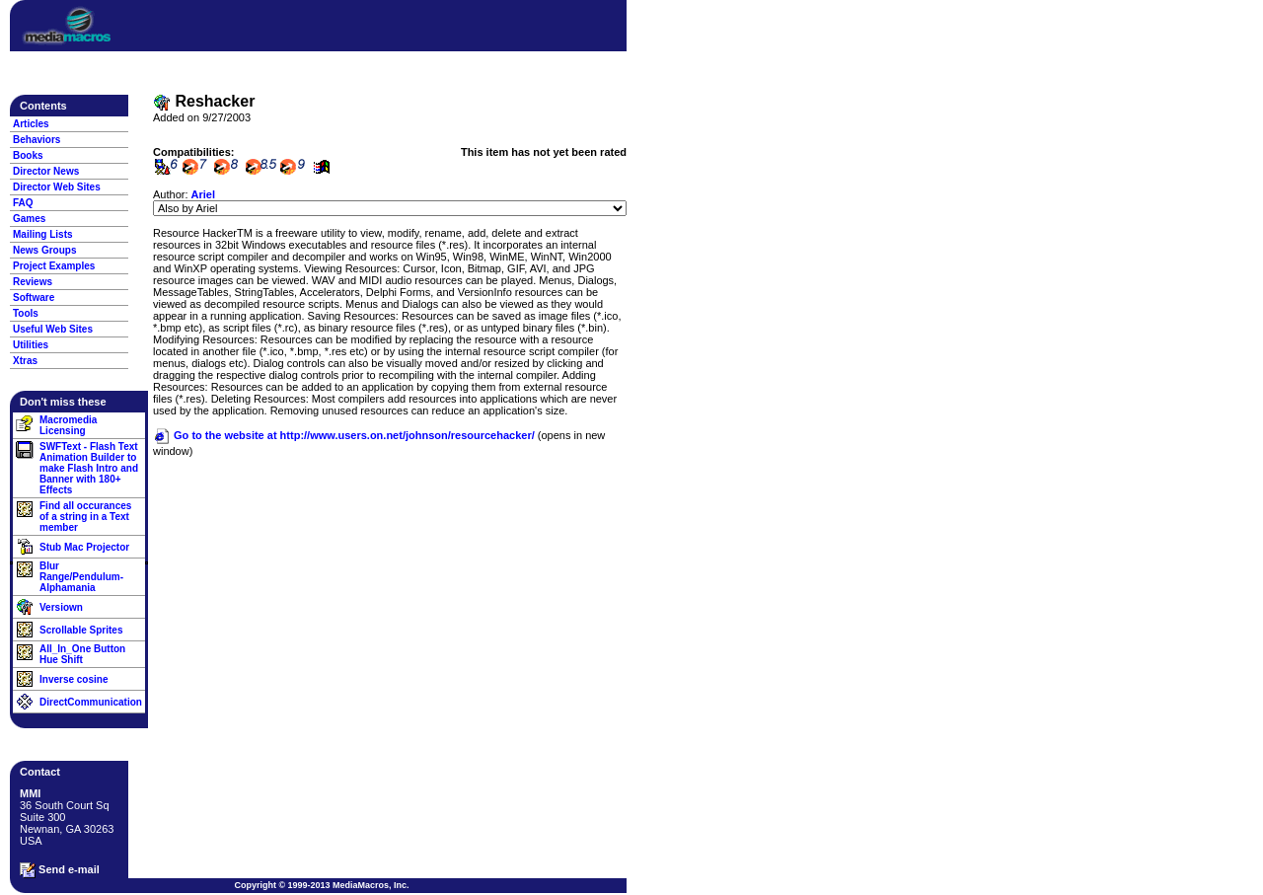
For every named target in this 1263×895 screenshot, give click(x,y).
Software (33, 297)
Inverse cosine (73, 679)
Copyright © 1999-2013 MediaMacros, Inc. (321, 885)
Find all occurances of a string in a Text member (85, 516)
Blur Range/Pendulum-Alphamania (81, 576)
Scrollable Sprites (80, 630)
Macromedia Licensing (68, 425)
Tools (25, 313)
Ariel (203, 194)
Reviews (32, 281)
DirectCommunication (90, 702)
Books (28, 155)
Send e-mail (60, 870)
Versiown (61, 607)
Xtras (25, 360)
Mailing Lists (43, 234)
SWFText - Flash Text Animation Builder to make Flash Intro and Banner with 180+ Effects (88, 468)
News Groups (44, 250)
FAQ (23, 202)
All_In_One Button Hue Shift (82, 654)
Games (29, 218)
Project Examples (54, 266)
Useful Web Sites (53, 329)
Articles (31, 123)
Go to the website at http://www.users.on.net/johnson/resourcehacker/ (344, 435)
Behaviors (36, 139)
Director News (46, 171)
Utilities (30, 344)
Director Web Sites (57, 187)
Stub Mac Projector (84, 547)
